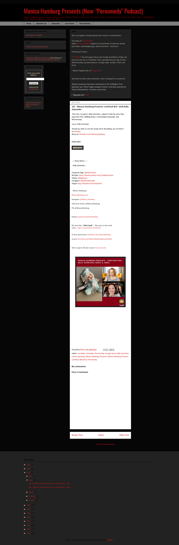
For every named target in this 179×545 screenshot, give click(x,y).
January (32, 500)
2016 (29, 513)
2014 (29, 521)
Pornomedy (92, 360)
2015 (29, 517)
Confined (77, 57)
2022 (29, 469)
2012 (29, 529)
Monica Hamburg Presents (96, 357)
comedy (108, 353)
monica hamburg (78, 357)
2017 (29, 509)
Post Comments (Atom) (105, 444)
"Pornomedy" (88, 41)
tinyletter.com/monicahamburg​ (99, 235)
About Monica (85, 24)
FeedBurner (33, 89)
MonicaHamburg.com (80, 195)
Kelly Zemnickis (122, 353)
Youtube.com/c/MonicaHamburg (92, 134)
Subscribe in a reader (34, 35)
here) (87, 95)
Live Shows (69, 24)
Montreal (83, 360)
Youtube (77, 132)
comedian (81, 353)
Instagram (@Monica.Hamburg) (37, 58)
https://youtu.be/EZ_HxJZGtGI (89, 228)
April (31, 480)
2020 (29, 505)
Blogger (110, 540)
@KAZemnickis (90, 173)
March (31, 492)
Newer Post (77, 435)
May (31, 476)
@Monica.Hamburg (87, 199)
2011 (29, 533)
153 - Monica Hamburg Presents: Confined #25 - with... (49, 484)
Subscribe (56, 24)
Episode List (41, 24)
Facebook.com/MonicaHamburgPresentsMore (95, 239)
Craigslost (96, 71)
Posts (29, 24)
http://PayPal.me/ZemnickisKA (90, 184)
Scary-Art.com (100, 248)
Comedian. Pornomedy (95, 353)
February (32, 496)
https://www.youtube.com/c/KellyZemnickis (96, 175)
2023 (29, 465)
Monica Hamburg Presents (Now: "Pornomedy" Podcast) (83, 10)
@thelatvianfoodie (88, 181)
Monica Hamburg (83, 44)
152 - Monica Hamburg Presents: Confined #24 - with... (49, 487)
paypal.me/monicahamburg (88, 217)
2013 (29, 525)
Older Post (124, 435)
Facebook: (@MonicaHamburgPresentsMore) (43, 60)
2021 (29, 473)
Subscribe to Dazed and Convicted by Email (33, 104)
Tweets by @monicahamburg (37, 47)
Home (101, 435)
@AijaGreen (82, 178)
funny (114, 353)
